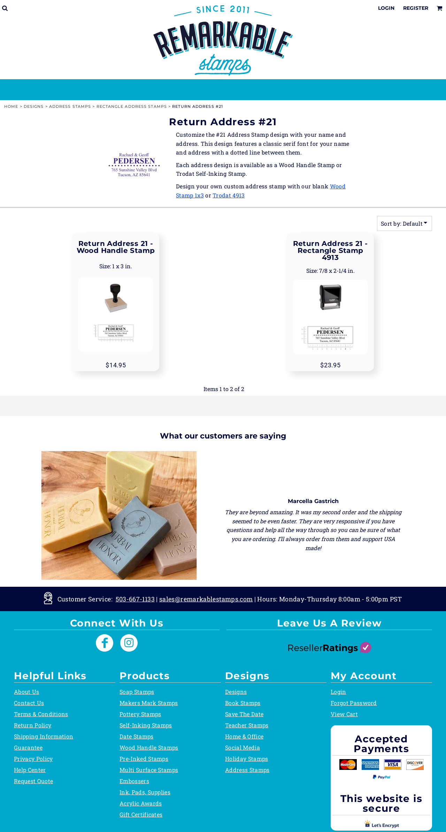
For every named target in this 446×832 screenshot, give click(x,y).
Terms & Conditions (41, 714)
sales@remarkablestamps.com (206, 599)
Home (11, 106)
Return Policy (32, 725)
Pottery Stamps (140, 714)
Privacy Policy (33, 758)
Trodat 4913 (229, 195)
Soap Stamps (137, 691)
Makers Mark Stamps (149, 702)
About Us (26, 691)
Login (386, 8)
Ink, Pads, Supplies (145, 792)
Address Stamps (70, 106)
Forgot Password (354, 702)
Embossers (134, 781)
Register (415, 8)
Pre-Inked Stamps (144, 758)
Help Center (30, 769)
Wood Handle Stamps (149, 747)
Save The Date (244, 714)
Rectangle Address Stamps (132, 106)
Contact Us (29, 702)
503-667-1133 (135, 599)
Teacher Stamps (246, 725)
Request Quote (33, 781)
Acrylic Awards (141, 803)
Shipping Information (43, 736)
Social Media (242, 747)
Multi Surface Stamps (149, 769)
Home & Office (244, 736)
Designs (34, 106)
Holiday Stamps (246, 758)
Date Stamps (137, 736)
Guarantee (28, 747)
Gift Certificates (141, 814)
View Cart (344, 714)
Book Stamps (243, 702)
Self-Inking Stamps (146, 725)
